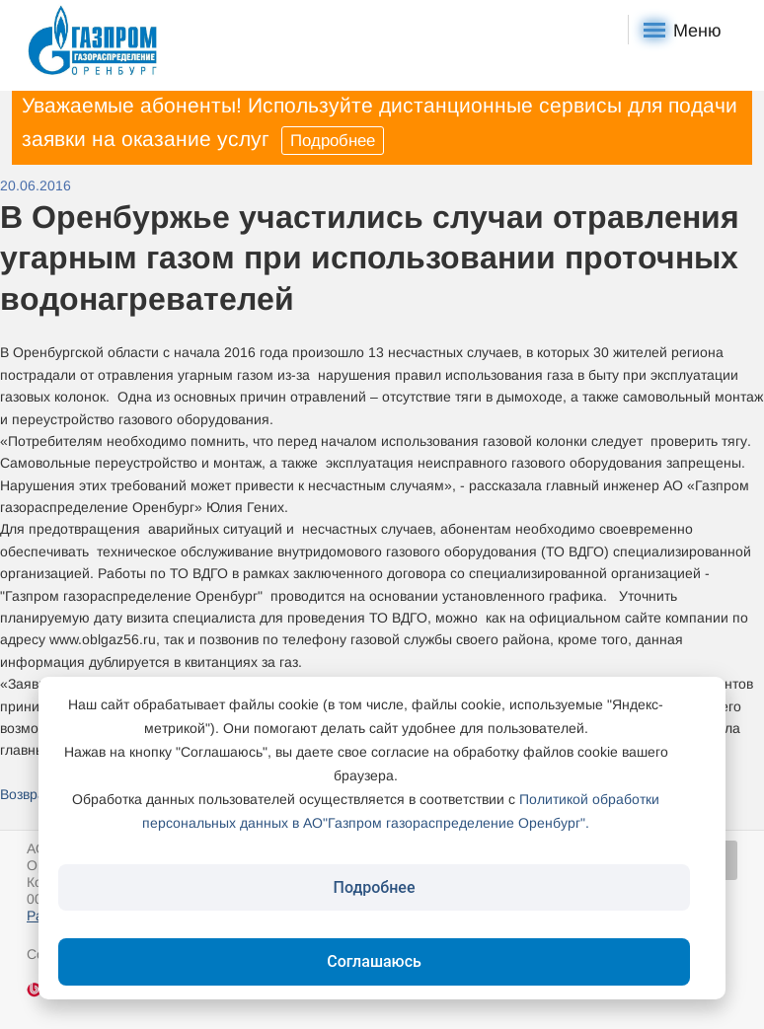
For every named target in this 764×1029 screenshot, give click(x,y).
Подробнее (332, 140)
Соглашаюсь (374, 961)
